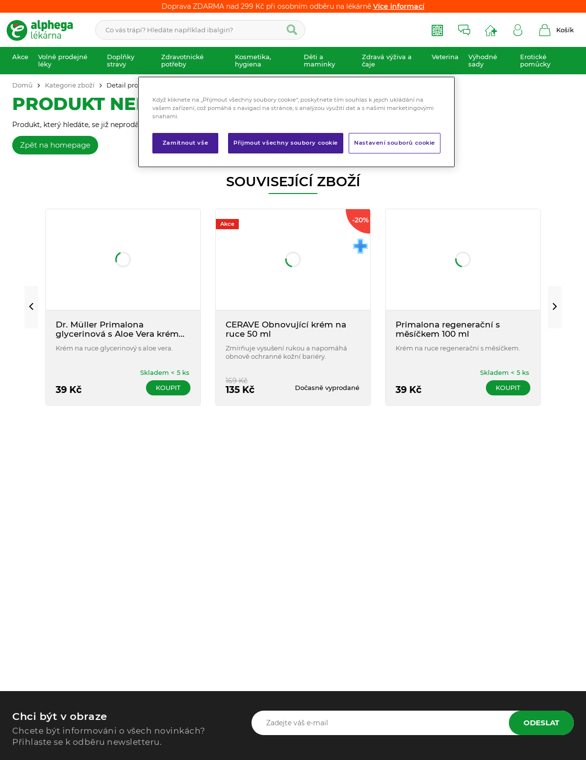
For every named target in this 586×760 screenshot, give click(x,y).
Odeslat (541, 722)
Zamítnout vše (185, 142)
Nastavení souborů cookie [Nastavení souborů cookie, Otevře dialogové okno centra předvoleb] (394, 142)
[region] (296, 122)
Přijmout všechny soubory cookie (285, 142)
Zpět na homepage (55, 145)
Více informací (398, 6)
